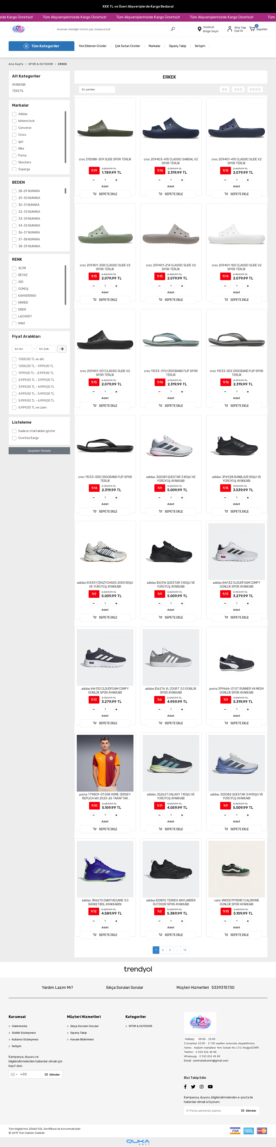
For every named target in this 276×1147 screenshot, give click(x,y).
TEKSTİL (18, 91)
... (177, 949)
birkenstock (26, 121)
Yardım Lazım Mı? (57, 987)
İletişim (200, 46)
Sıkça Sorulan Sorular (124, 987)
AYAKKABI (18, 85)
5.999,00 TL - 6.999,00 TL (36, 400)
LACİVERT (25, 316)
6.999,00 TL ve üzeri (32, 407)
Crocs (22, 135)
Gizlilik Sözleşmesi (24, 1032)
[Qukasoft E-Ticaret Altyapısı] (138, 1142)
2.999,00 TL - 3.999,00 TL (36, 380)
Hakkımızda (19, 1026)
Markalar (154, 46)
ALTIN (22, 268)
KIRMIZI (23, 302)
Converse (24, 128)
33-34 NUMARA (29, 219)
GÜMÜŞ (23, 289)
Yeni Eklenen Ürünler (93, 46)
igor (21, 142)
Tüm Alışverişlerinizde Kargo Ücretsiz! (93, 17)
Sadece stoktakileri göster (36, 431)
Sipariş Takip (177, 46)
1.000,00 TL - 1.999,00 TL (35, 366)
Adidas (23, 114)
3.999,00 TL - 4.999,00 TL (36, 387)
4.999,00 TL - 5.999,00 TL (36, 394)
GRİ (20, 282)
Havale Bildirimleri (82, 1039)
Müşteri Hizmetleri (205, 987)
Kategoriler (135, 1017)
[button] (258, 29)
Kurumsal (17, 1017)
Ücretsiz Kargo (28, 438)
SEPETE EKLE (105, 194)
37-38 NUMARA (29, 239)
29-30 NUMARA (29, 198)
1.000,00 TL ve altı (31, 359)
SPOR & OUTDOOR (140, 1026)
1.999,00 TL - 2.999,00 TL (36, 373)
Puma (22, 155)
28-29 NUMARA (29, 191)
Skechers (24, 162)
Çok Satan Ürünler (127, 46)
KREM (22, 309)
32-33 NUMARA (29, 212)
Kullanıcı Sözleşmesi (25, 1039)
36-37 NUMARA (29, 232)
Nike (21, 148)
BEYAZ (23, 275)
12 (184, 949)
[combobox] (14, 1074)
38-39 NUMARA (29, 246)
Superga (24, 169)
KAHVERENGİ (27, 296)
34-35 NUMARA (29, 225)
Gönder (52, 1074)
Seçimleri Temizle (39, 450)
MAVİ (21, 323)
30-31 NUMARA (28, 205)
